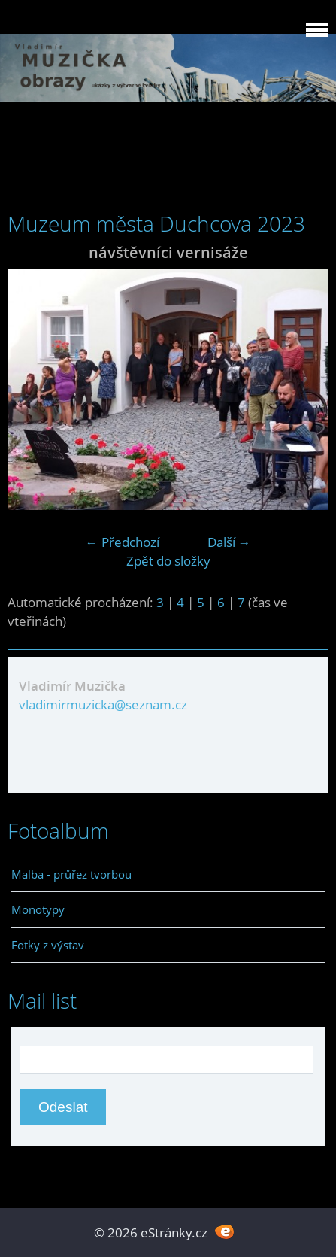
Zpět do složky (168, 560)
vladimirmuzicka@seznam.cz (103, 704)
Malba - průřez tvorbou (71, 874)
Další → (229, 542)
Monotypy (38, 909)
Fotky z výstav (47, 944)
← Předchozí (122, 542)
